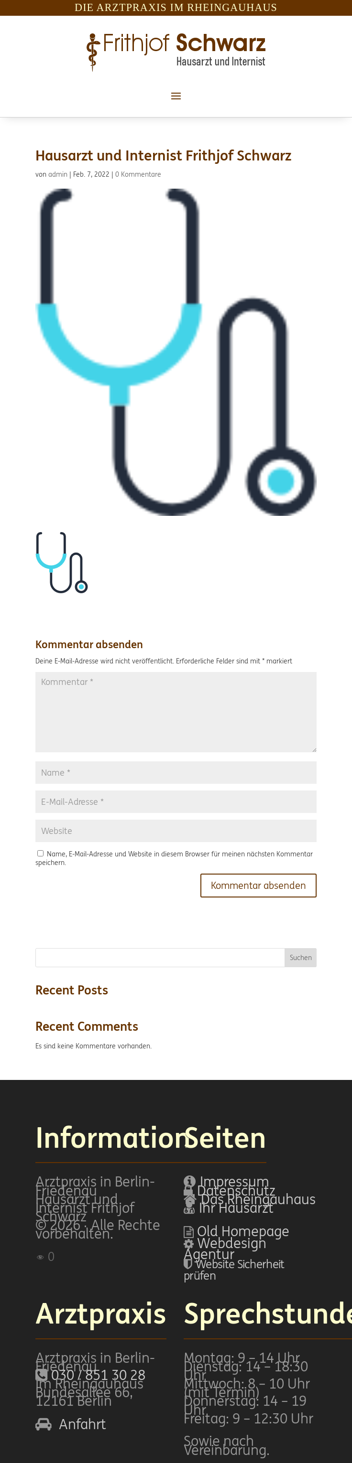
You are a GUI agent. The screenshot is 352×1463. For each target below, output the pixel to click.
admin (57, 174)
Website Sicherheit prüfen (234, 1269)
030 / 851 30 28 (98, 1375)
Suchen (301, 957)
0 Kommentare (138, 174)
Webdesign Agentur (225, 1248)
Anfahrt (82, 1424)
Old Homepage (243, 1231)
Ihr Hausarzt (236, 1208)
